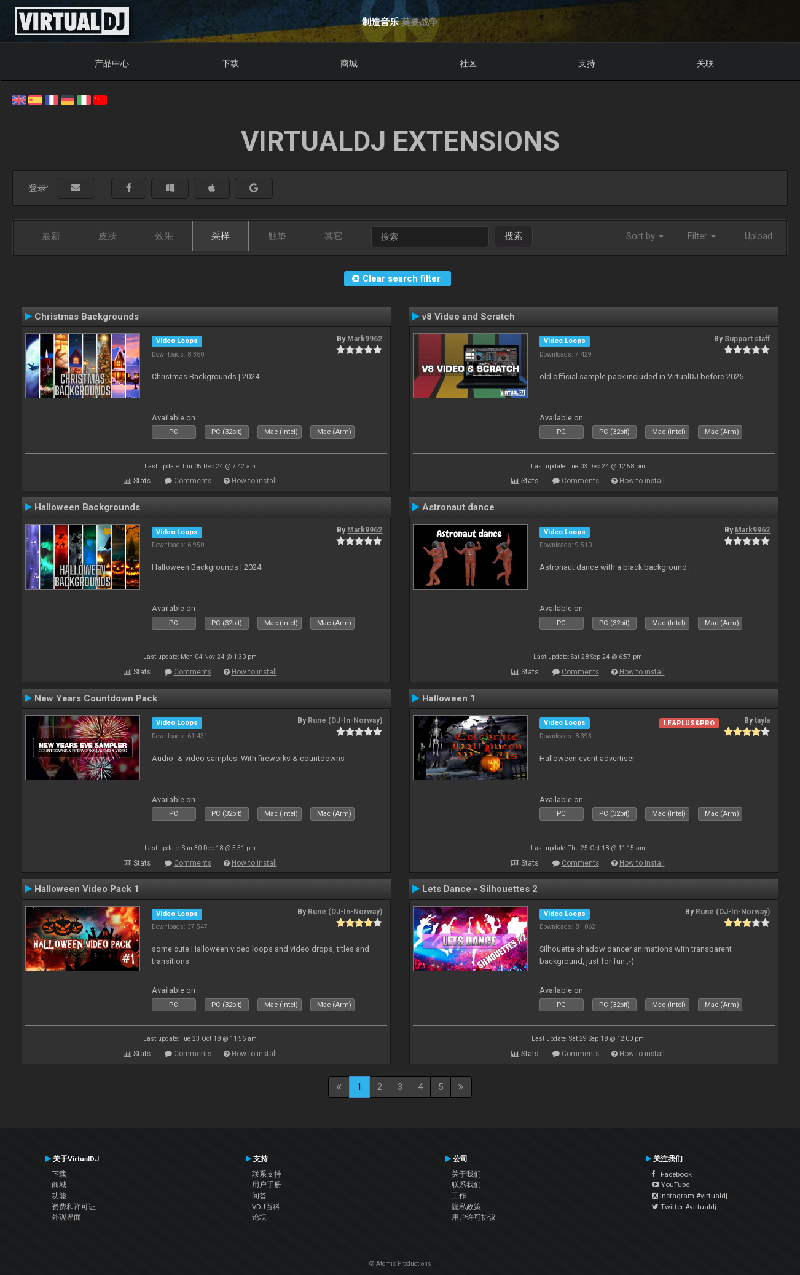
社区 (468, 63)
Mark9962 (364, 338)
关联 (705, 63)
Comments (192, 480)
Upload (758, 236)
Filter (702, 236)
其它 (333, 236)
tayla (762, 720)
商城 (349, 63)
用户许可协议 (474, 1217)
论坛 (259, 1217)
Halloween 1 (449, 698)
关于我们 (466, 1174)
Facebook (672, 1174)
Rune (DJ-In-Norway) (345, 720)
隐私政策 (466, 1206)
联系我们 (466, 1184)
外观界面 (66, 1217)
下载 (230, 63)
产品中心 (112, 63)
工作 (459, 1195)
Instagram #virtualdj (689, 1195)
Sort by (645, 236)
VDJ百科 (266, 1206)
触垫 (277, 236)
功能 (59, 1195)
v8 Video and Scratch (468, 316)
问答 (259, 1195)
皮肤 (107, 236)
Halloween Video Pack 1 (86, 888)
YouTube (670, 1184)
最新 (51, 236)
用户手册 (266, 1184)
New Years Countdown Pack (95, 698)
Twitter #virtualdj (684, 1206)
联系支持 (266, 1174)
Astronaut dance (458, 507)
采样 (220, 236)
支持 (586, 63)
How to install (254, 480)
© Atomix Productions (400, 1264)
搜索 (513, 236)
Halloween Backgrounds (87, 507)
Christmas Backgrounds (86, 316)
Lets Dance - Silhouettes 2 (480, 888)
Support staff (747, 338)
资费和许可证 (74, 1206)
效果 (164, 236)
